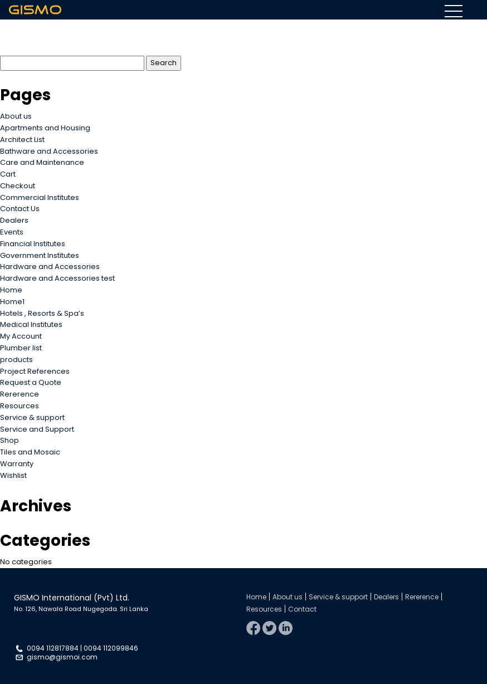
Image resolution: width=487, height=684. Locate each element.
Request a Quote (30, 382)
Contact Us (20, 208)
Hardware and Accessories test (57, 278)
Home (11, 290)
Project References (35, 371)
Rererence (19, 394)
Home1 (12, 301)
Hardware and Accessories (50, 266)
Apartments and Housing (45, 128)
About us (16, 116)
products (16, 359)
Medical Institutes (31, 324)
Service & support (32, 417)
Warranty (16, 463)
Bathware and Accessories (49, 151)
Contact (302, 609)
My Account (21, 336)
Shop (9, 440)
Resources (19, 405)
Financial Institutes (32, 243)
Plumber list (21, 348)
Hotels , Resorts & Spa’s (42, 313)
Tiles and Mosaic (30, 452)
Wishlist (13, 475)
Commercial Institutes (39, 197)
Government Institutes (39, 255)
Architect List (22, 139)
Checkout (17, 185)
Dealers (14, 220)
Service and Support (37, 429)
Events (11, 232)
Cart (8, 174)
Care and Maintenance (42, 162)
